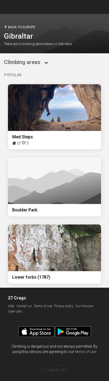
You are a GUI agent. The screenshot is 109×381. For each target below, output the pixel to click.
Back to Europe (19, 27)
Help (11, 306)
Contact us (24, 306)
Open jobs (15, 311)
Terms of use (43, 306)
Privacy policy (63, 306)
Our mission (84, 306)
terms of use (85, 352)
